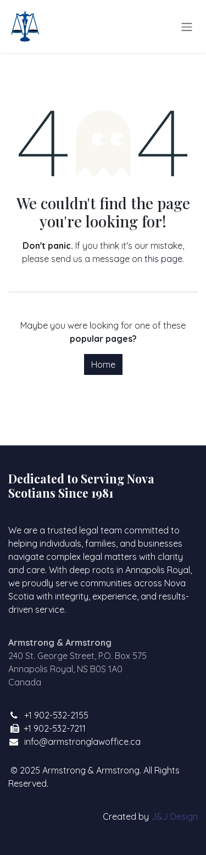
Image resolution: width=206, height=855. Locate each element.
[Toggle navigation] (187, 26)
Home (103, 364)
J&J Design (174, 816)
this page (163, 258)
